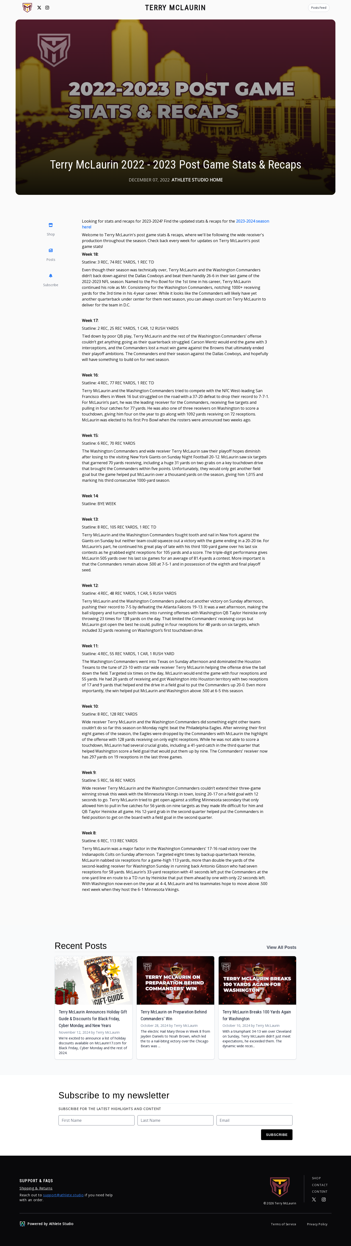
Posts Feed (318, 8)
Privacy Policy (317, 1224)
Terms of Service (284, 1224)
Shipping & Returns (36, 1188)
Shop (316, 1178)
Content (320, 1192)
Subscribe (277, 1135)
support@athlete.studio (63, 1195)
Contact (320, 1185)
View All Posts (281, 947)
